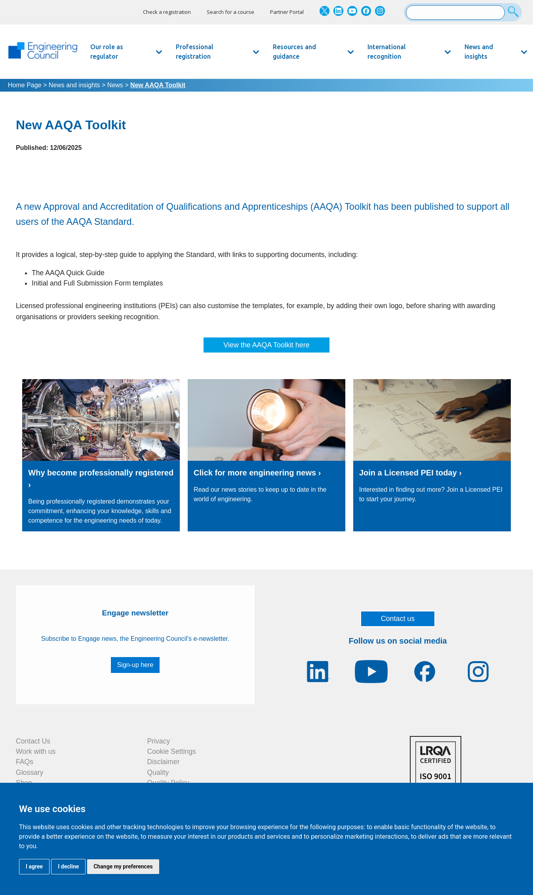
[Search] (514, 12)
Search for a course (230, 11)
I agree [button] (34, 866)
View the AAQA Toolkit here (266, 345)
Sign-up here (135, 664)
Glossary (29, 772)
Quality (158, 772)
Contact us (398, 619)
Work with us (35, 751)
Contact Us (33, 741)
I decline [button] (68, 866)
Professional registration (194, 51)
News (115, 85)
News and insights (478, 51)
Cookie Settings (171, 751)
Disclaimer (163, 762)
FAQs (24, 762)
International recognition (386, 51)
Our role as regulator (106, 51)
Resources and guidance (294, 51)
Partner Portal (287, 11)
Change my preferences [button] (122, 866)
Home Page (25, 85)
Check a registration (167, 11)
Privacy (158, 741)
